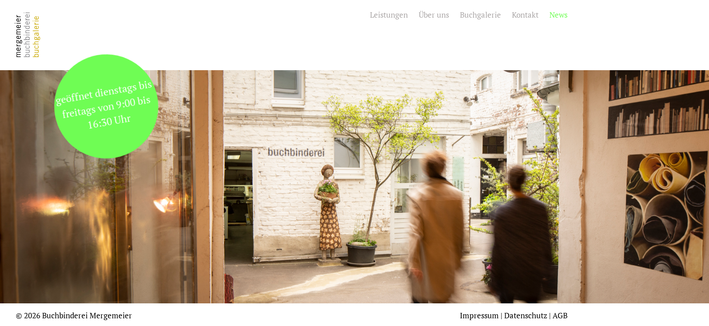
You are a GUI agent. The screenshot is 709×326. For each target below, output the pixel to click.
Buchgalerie (480, 15)
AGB (560, 315)
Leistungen (389, 15)
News (558, 15)
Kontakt (525, 15)
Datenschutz (525, 315)
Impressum (479, 315)
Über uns (434, 15)
